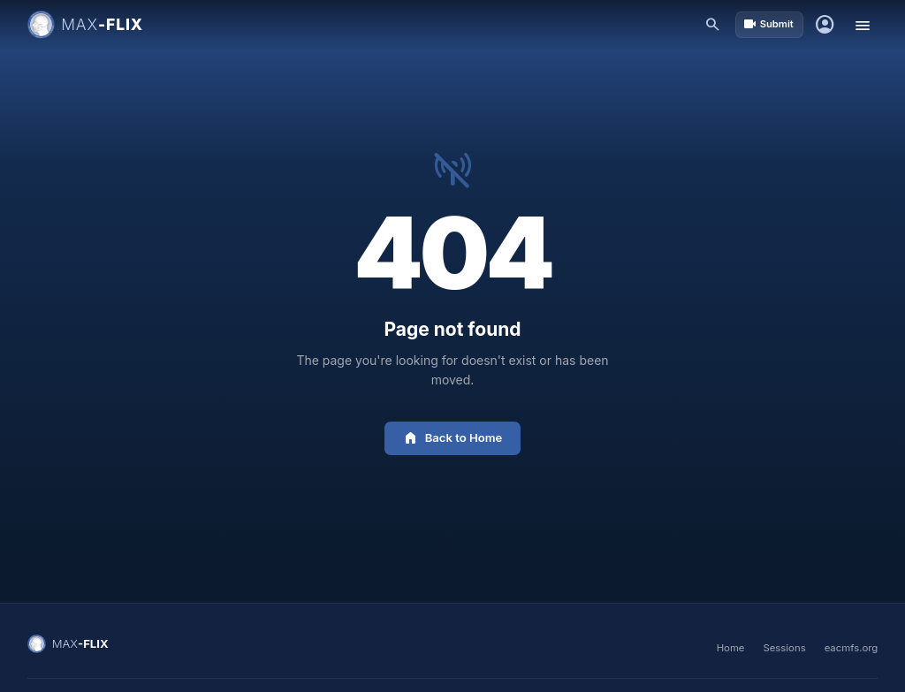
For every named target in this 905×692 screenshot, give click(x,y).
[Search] (713, 25)
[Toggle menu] (862, 25)
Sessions (784, 648)
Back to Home (453, 438)
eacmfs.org (851, 648)
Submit (768, 24)
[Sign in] (825, 25)
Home (731, 648)
